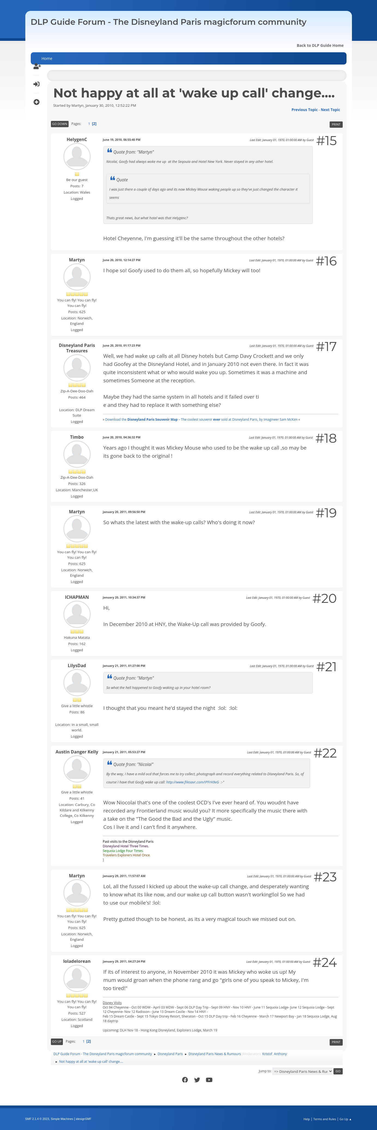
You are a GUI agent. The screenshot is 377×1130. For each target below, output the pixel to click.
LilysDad (77, 665)
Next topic (330, 109)
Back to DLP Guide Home (320, 45)
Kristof (267, 1054)
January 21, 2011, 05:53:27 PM (124, 752)
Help (307, 1119)
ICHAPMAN (77, 597)
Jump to (265, 1071)
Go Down (59, 124)
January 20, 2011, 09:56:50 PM (124, 512)
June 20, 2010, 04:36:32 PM (122, 437)
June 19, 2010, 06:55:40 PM (122, 140)
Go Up (57, 1041)
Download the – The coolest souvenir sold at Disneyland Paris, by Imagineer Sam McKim (201, 419)
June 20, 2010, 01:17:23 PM (122, 345)
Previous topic (305, 109)
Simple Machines (62, 1118)
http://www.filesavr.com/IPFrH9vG (192, 782)
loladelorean (77, 961)
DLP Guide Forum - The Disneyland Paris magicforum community (168, 22)
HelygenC (77, 139)
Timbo (77, 437)
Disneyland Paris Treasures (77, 348)
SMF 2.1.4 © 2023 (37, 1118)
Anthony (280, 1054)
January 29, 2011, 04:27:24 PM (124, 961)
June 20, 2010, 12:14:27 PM (122, 260)
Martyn (77, 260)
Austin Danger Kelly (77, 752)
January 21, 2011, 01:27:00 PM (124, 666)
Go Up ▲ (345, 1119)
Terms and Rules (324, 1119)
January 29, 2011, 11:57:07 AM (124, 876)
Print (336, 124)
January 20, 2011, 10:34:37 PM (124, 597)
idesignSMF (83, 1118)
